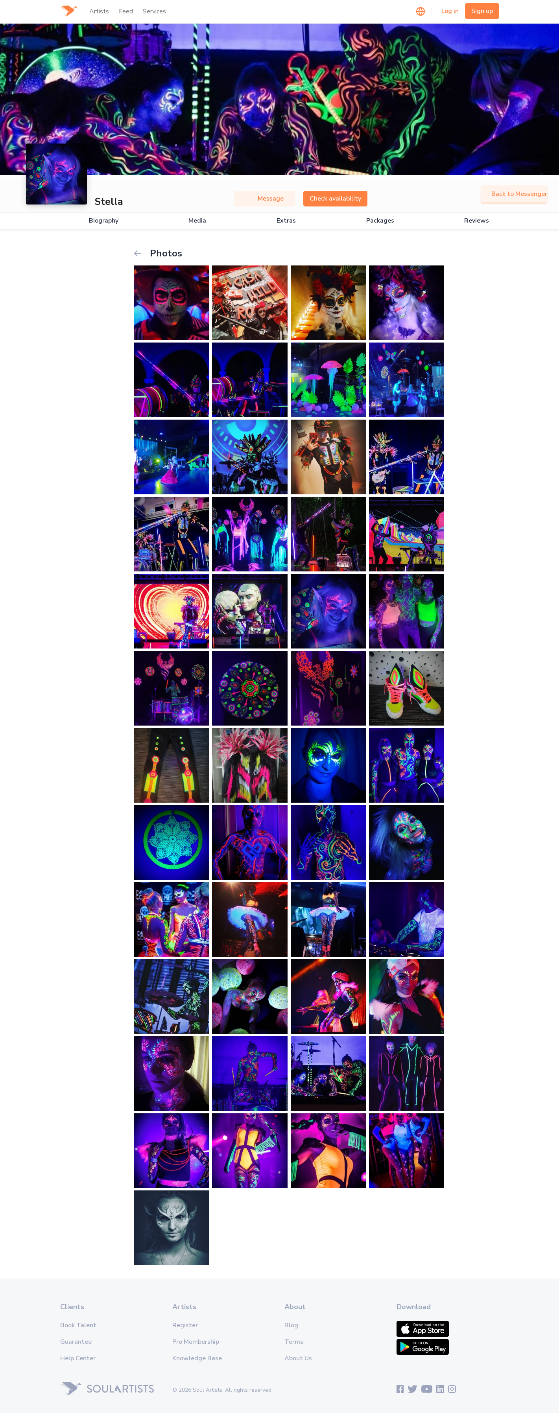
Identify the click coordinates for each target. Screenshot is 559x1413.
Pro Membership (195, 1342)
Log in (450, 11)
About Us (298, 1358)
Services (154, 11)
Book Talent (78, 1325)
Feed (126, 11)
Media (197, 221)
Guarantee (76, 1342)
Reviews (476, 221)
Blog (291, 1325)
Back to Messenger (514, 194)
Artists (99, 11)
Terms (293, 1342)
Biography (103, 221)
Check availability (335, 198)
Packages (380, 221)
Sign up (482, 11)
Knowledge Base (197, 1358)
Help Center (78, 1358)
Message (265, 198)
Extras (286, 221)
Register (185, 1325)
